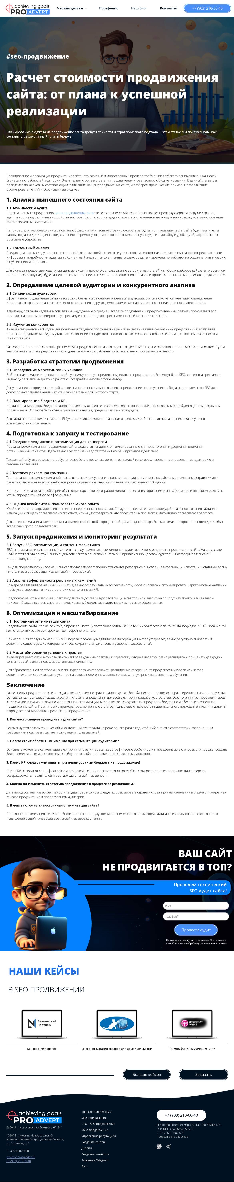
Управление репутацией (98, 1136)
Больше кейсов (147, 1074)
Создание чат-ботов (95, 1154)
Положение (217, 940)
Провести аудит (196, 930)
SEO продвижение (94, 1118)
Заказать (203, 1074)
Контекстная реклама (96, 1112)
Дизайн (86, 1148)
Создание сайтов (93, 1142)
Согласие (177, 943)
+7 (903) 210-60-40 (207, 8)
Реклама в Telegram (94, 1160)
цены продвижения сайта (74, 213)
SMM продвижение (94, 1130)
